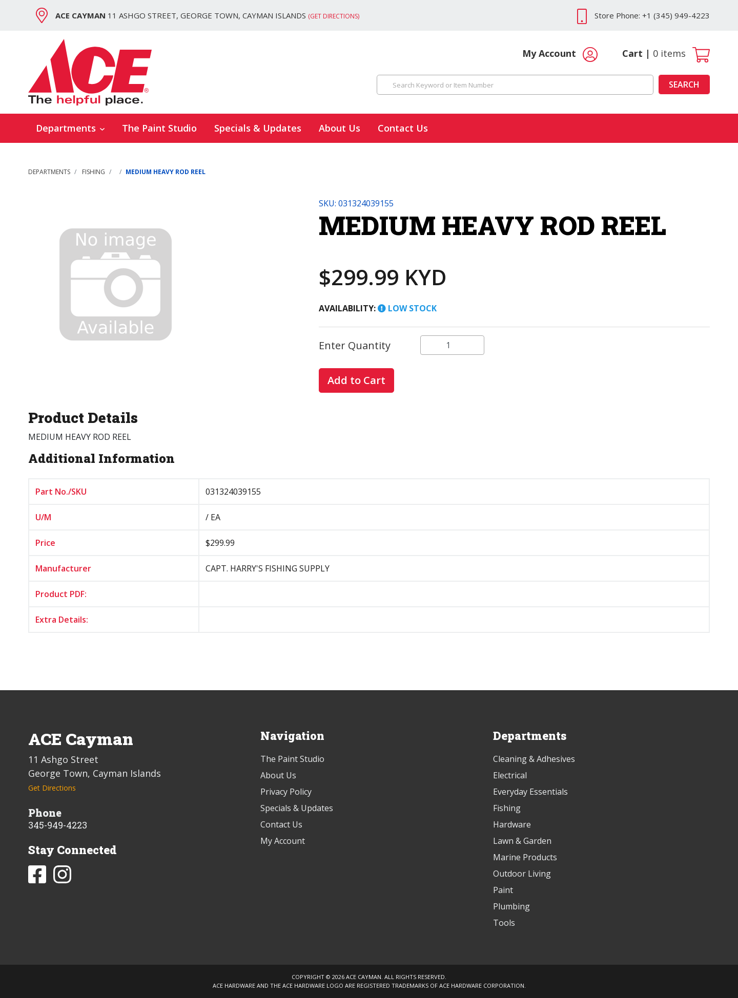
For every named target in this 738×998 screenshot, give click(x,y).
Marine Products (525, 857)
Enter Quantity (355, 345)
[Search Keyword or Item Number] (515, 85)
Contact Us (403, 128)
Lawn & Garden (522, 840)
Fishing (507, 808)
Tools (504, 922)
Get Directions (52, 788)
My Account (560, 54)
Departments (70, 128)
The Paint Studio (159, 128)
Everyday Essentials (530, 791)
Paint (503, 890)
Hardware (512, 824)
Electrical (510, 775)
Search (684, 84)
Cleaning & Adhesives (534, 759)
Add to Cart (356, 380)
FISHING (93, 171)
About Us (339, 128)
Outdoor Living (522, 873)
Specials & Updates (257, 128)
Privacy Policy (286, 791)
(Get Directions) (333, 16)
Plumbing (511, 906)
